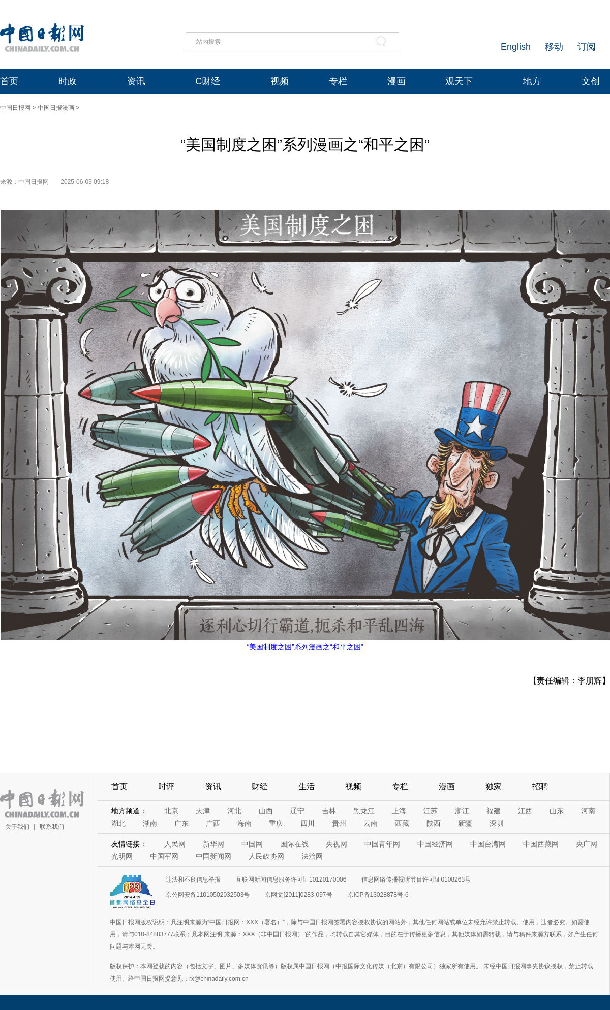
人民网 (175, 844)
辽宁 (297, 811)
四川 (307, 823)
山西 (266, 811)
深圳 (497, 823)
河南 (588, 811)
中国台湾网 (488, 844)
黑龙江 (364, 811)
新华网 (213, 844)
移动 (554, 47)
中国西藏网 (541, 844)
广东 (181, 823)
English (516, 47)
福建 (493, 811)
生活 (306, 786)
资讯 (136, 81)
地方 (532, 81)
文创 (591, 81)
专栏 (338, 81)
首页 (9, 81)
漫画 (396, 81)
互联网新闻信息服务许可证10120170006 (291, 879)
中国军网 (164, 856)
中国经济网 (435, 844)
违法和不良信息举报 (193, 879)
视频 (279, 81)
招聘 (540, 786)
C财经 (207, 81)
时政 (67, 81)
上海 (399, 811)
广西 (213, 823)
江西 (525, 811)
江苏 (430, 811)
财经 (260, 786)
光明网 (122, 856)
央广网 (586, 844)
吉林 (329, 811)
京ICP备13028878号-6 (378, 894)
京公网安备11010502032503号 (208, 894)
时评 (166, 786)
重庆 (276, 823)
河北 (234, 811)
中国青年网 (382, 844)
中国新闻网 (213, 856)
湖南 (150, 823)
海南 (244, 823)
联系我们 (52, 826)
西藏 (402, 823)
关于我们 (17, 826)
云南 (370, 823)
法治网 (312, 856)
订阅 (586, 47)
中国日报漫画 (56, 107)
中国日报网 (15, 107)
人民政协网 (266, 856)
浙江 (462, 811)
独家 (493, 786)
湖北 (118, 823)
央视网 (336, 844)
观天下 (459, 81)
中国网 (252, 844)
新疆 (465, 823)
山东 (557, 811)
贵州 (339, 823)
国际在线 (294, 844)
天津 (203, 811)
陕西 (433, 823)
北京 (171, 811)
